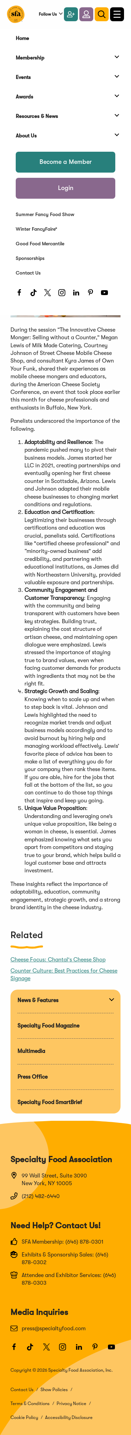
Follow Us (48, 14)
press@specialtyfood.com (48, 1328)
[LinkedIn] (78, 294)
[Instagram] (63, 294)
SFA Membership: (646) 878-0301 (56, 1241)
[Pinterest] (92, 294)
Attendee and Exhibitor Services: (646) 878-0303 (63, 1278)
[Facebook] (21, 294)
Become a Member (65, 161)
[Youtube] (106, 294)
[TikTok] (35, 294)
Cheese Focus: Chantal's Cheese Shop (57, 960)
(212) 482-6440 (35, 1195)
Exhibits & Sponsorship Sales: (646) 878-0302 (59, 1258)
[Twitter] (49, 294)
